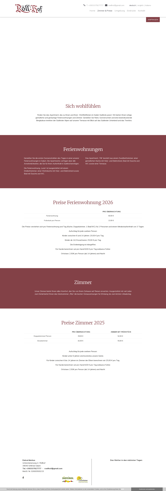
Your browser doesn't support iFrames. (126, 472)
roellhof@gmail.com (114, 5)
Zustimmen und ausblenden (147, 489)
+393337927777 (33, 468)
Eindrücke (131, 10)
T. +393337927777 (93, 5)
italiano (148, 5)
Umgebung (119, 10)
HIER (122, 489)
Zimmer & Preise (104, 10)
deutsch (132, 5)
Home (92, 10)
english (140, 5)
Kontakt (141, 10)
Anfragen (153, 19)
